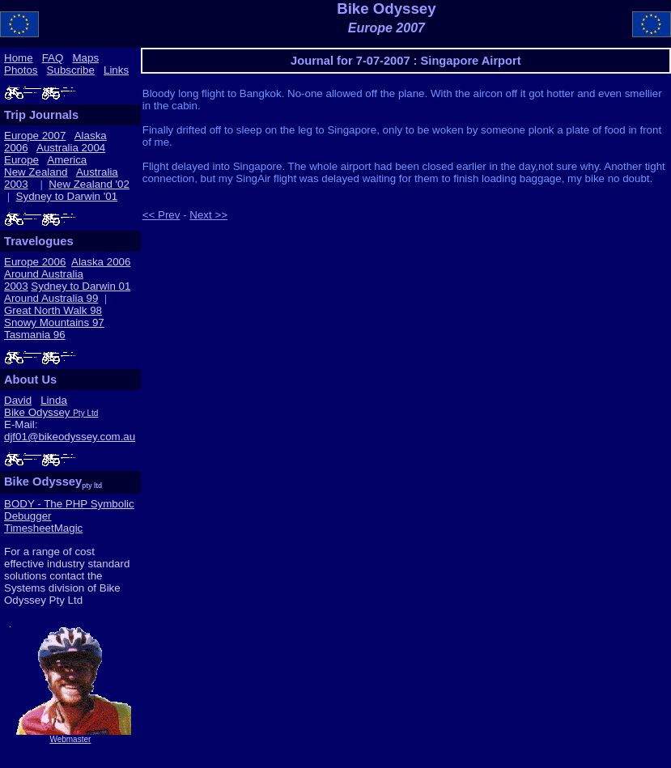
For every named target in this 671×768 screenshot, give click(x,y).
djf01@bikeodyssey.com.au (69, 437)
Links (116, 70)
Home (18, 58)
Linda (53, 400)
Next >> (208, 215)
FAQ (53, 58)
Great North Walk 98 (53, 310)
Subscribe (71, 70)
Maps (85, 58)
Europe (21, 160)
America (67, 160)
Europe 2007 (35, 135)
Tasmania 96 (35, 335)
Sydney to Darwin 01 (80, 286)
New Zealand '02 (89, 184)
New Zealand (36, 172)
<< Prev (161, 215)
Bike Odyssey (51, 412)
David (18, 400)
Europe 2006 (35, 262)
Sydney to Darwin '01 (67, 196)
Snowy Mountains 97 (54, 322)
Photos (21, 70)
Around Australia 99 (51, 298)
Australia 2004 (70, 148)
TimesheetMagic (43, 528)
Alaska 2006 (100, 262)
